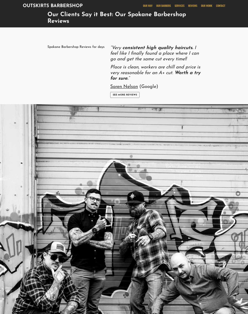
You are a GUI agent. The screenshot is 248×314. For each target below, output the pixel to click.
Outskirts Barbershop (53, 6)
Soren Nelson (124, 86)
